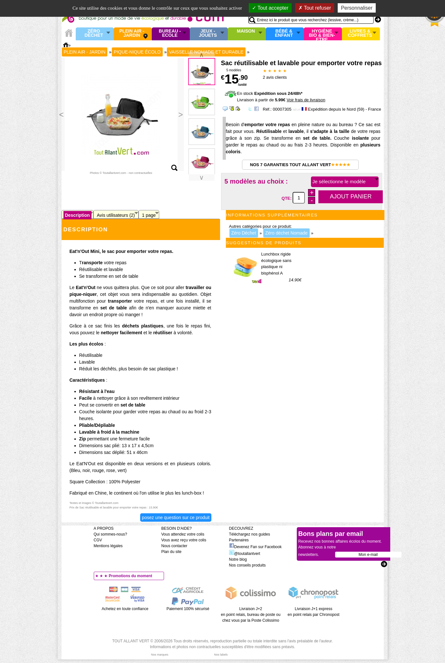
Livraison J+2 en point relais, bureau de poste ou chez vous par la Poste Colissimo (251, 615)
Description (77, 215)
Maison (246, 31)
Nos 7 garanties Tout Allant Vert (300, 164)
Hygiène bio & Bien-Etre (322, 34)
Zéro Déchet (93, 33)
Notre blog (238, 559)
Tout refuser (314, 8)
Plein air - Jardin (131, 33)
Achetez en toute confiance (125, 609)
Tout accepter (270, 8)
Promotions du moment (130, 576)
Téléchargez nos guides (249, 534)
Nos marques (160, 654)
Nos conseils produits (247, 565)
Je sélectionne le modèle (339, 181)
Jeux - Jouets (208, 33)
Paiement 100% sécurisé (188, 609)
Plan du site (171, 551)
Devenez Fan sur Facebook (255, 547)
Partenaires (239, 540)
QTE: (287, 198)
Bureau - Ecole (170, 33)
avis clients (275, 77)
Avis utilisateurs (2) (116, 215)
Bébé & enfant (284, 33)
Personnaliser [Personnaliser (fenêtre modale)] (356, 8)
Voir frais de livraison (305, 99)
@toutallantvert (244, 553)
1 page (149, 215)
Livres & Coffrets (360, 33)
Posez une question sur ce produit (175, 517)
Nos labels (220, 654)
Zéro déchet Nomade (286, 233)
